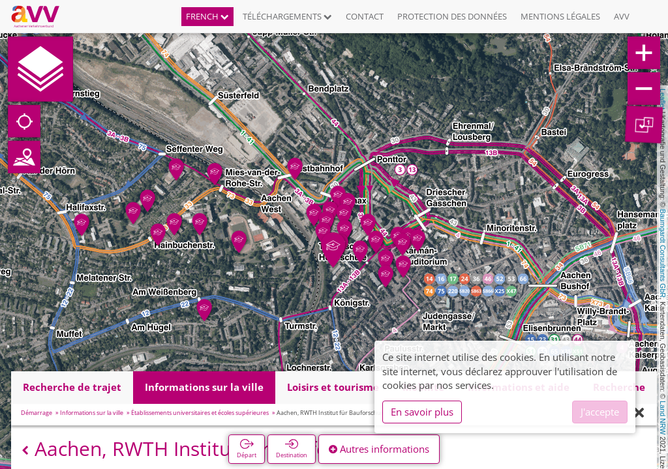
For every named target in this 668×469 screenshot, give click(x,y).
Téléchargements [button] (287, 16)
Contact (365, 16)
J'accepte (600, 411)
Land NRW (663, 417)
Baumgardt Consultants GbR (663, 253)
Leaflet (663, 99)
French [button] (207, 16)
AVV (622, 16)
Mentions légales (560, 16)
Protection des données (452, 16)
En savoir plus (422, 411)
